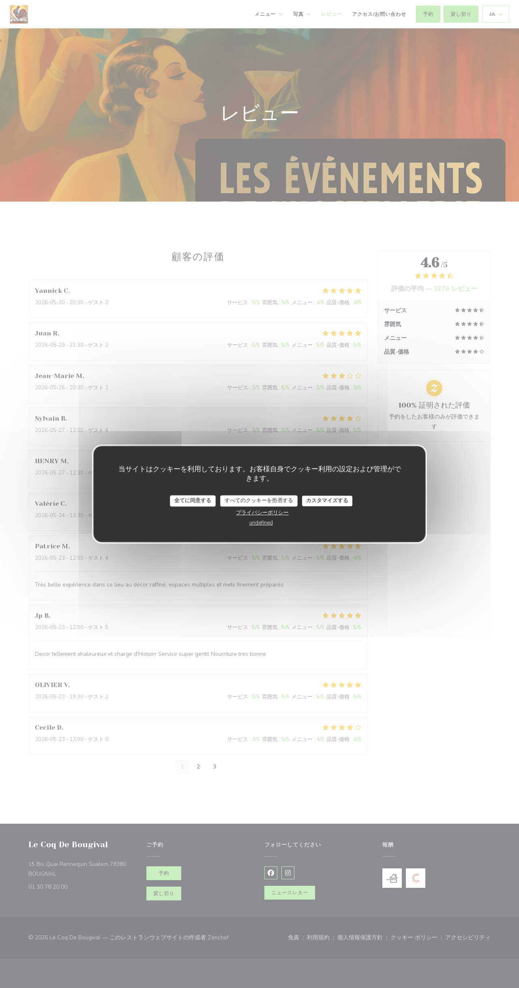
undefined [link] (261, 522)
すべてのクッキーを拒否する (259, 500)
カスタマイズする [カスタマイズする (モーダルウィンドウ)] (327, 500)
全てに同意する (192, 500)
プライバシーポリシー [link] (262, 512)
